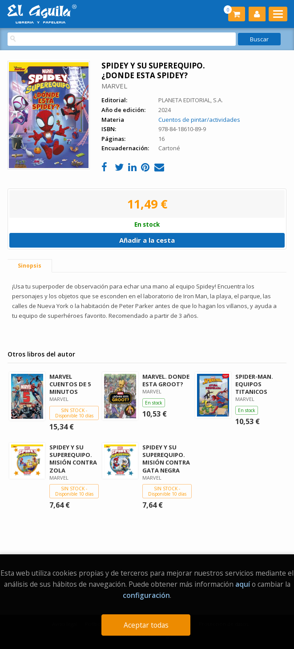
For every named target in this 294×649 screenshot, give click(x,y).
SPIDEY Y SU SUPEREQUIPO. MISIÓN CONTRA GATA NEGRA (166, 458)
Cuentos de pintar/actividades (199, 120)
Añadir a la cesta (147, 240)
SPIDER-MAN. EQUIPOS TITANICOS (254, 384)
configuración (146, 595)
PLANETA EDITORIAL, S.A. (190, 100)
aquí (242, 584)
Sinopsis (29, 265)
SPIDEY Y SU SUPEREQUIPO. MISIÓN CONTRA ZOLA (73, 458)
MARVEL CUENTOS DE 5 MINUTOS (70, 384)
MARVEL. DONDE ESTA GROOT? (165, 380)
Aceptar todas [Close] (146, 625)
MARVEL (114, 85)
